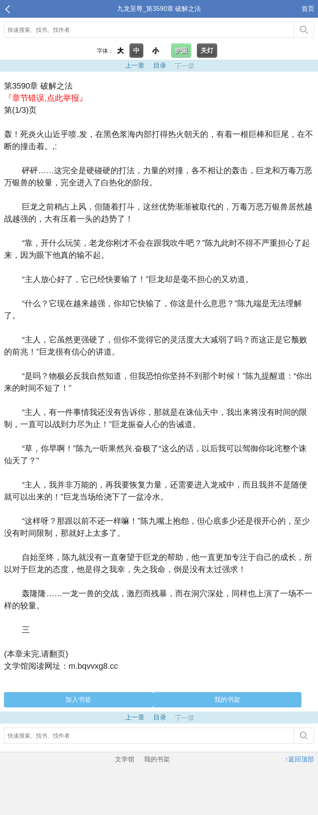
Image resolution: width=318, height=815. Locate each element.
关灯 (207, 50)
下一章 (184, 65)
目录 (159, 65)
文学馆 (124, 759)
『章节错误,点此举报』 (45, 97)
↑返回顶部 (299, 759)
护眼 (181, 50)
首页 (307, 8)
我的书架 (227, 699)
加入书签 (78, 699)
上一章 (134, 65)
